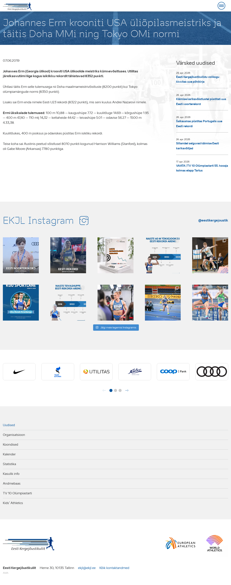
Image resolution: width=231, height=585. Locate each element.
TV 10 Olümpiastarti (17, 493)
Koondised (10, 444)
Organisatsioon (14, 435)
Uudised (9, 425)
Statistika (9, 464)
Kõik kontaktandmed (114, 568)
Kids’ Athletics (13, 503)
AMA (5, 572)
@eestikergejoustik (213, 220)
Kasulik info (11, 474)
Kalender (9, 454)
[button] (110, 390)
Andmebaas (11, 483)
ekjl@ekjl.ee (87, 568)
